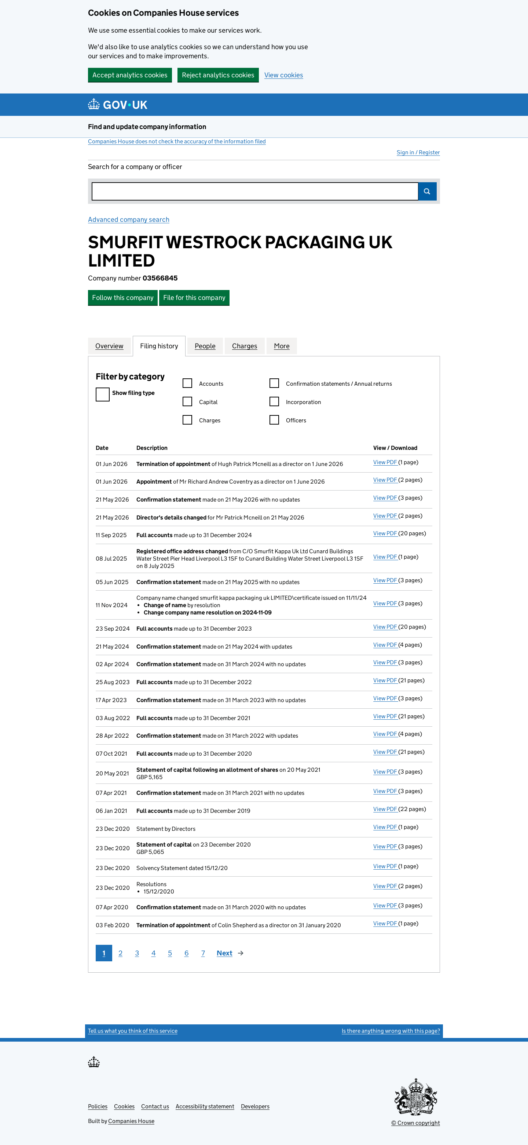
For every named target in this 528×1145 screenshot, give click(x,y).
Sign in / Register (418, 152)
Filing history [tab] (159, 345)
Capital (200, 403)
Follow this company (123, 297)
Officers (288, 421)
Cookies (124, 1106)
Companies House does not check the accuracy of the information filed (177, 141)
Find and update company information (147, 126)
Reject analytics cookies (218, 75)
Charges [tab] (244, 345)
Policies (97, 1106)
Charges (201, 421)
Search (427, 191)
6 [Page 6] (186, 953)
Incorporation (295, 403)
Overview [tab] (109, 345)
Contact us (155, 1106)
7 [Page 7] (203, 953)
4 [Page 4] (153, 953)
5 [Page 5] (170, 953)
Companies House (131, 1121)
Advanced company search (128, 219)
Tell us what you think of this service (132, 1030)
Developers (255, 1106)
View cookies (283, 74)
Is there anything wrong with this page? (391, 1030)
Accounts (203, 384)
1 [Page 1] (104, 953)
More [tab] (282, 345)
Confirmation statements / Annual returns (331, 384)
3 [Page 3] (137, 953)
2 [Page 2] (120, 953)
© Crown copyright (415, 1122)
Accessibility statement (205, 1106)
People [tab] (205, 345)
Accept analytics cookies (130, 75)
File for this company (194, 297)
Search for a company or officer (135, 166)
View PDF (385, 462)
